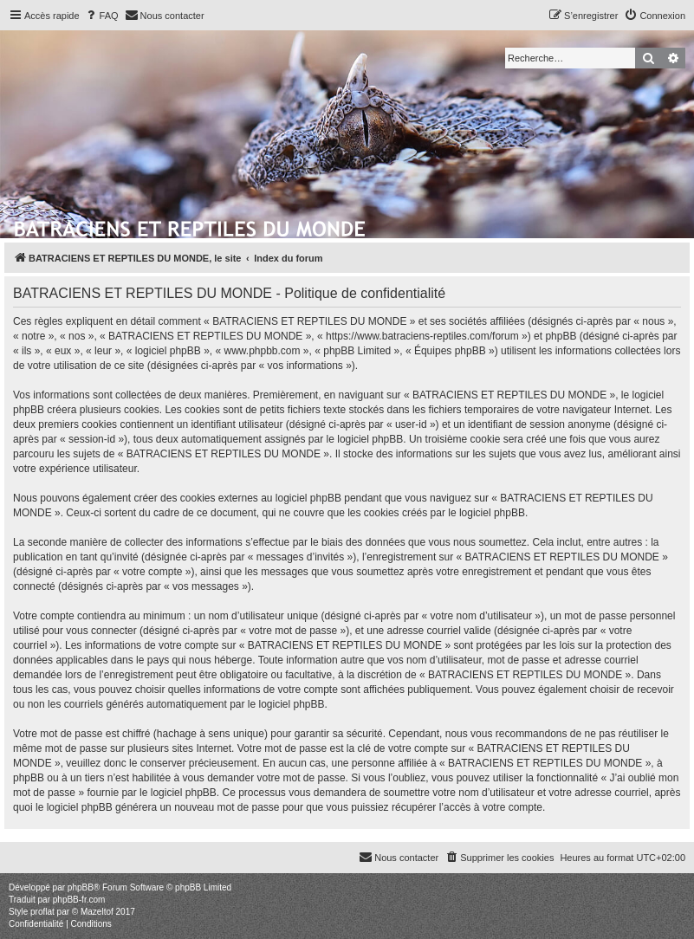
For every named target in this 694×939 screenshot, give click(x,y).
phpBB (81, 887)
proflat (42, 911)
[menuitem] (101, 15)
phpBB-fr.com (79, 899)
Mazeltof (97, 911)
